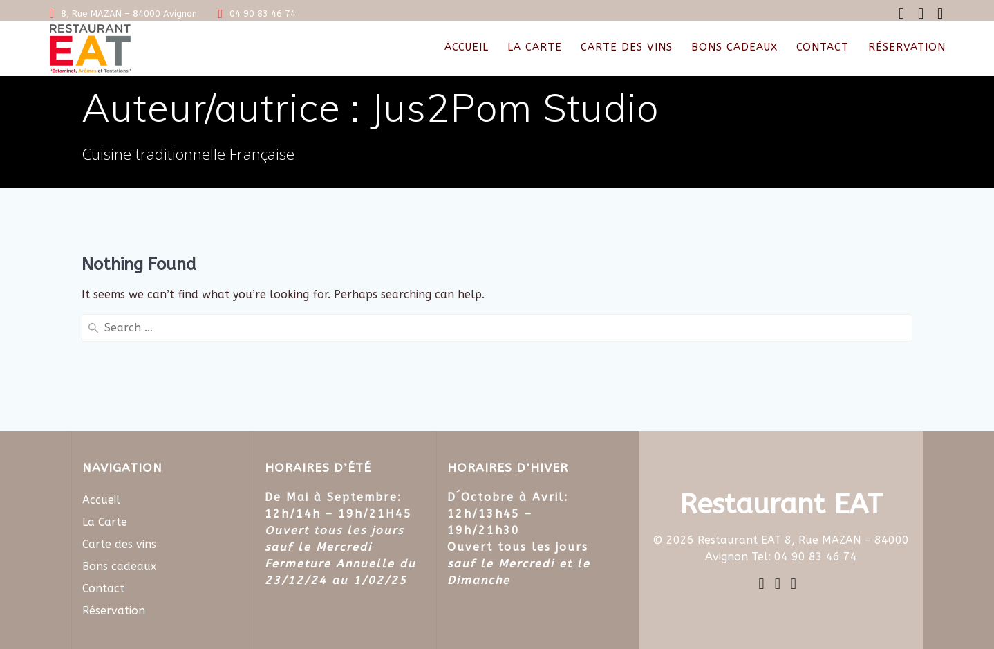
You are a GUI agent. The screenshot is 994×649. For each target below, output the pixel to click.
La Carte (534, 47)
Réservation (907, 47)
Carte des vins (627, 47)
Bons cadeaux (734, 47)
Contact (822, 47)
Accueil (466, 47)
